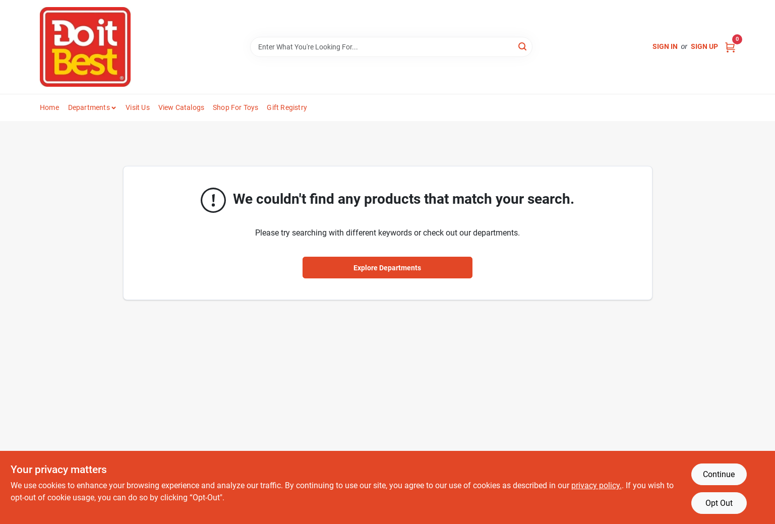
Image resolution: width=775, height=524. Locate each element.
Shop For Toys (236, 107)
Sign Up (704, 46)
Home (49, 107)
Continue (719, 474)
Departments (89, 107)
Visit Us (138, 107)
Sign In (665, 46)
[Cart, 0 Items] (730, 46)
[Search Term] (391, 47)
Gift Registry (287, 107)
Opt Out (719, 503)
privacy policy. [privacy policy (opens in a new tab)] (596, 485)
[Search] (523, 46)
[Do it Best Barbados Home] (85, 47)
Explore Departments (387, 268)
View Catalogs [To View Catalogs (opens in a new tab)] (181, 107)
